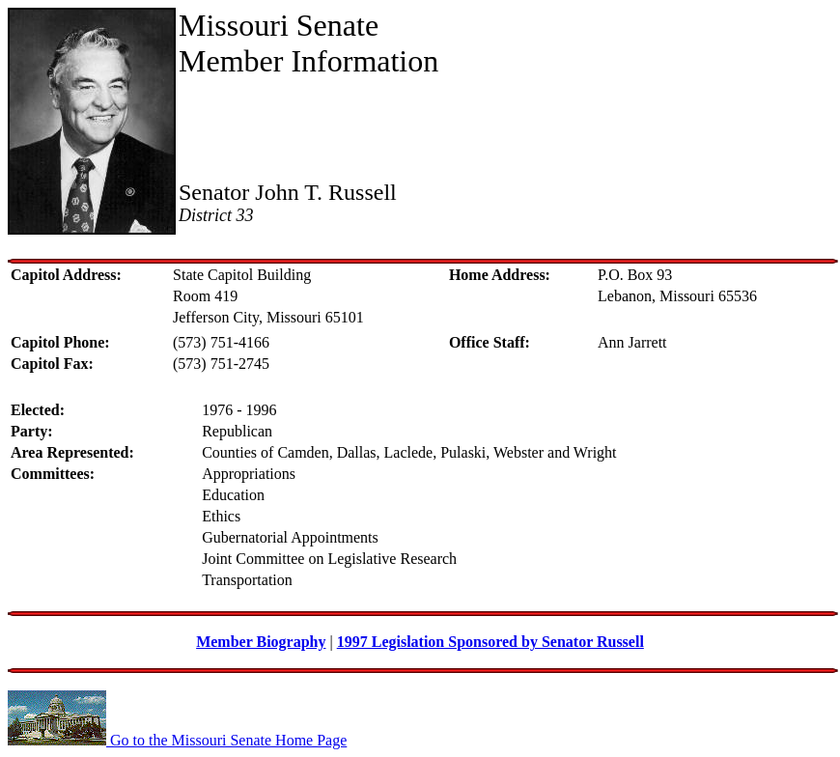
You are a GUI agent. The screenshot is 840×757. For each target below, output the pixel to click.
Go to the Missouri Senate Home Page (177, 740)
